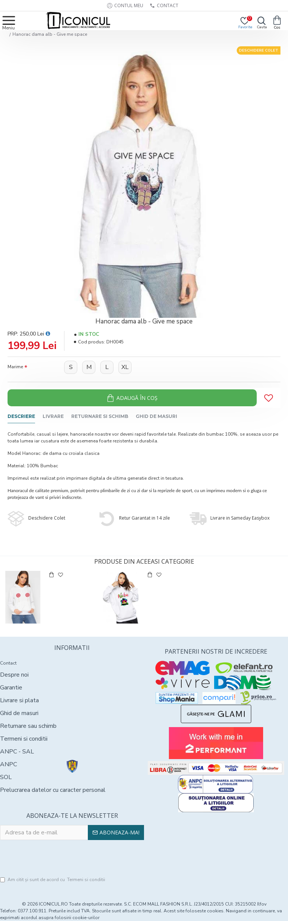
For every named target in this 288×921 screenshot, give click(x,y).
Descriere (21, 416)
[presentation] (72, 858)
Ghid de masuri (156, 416)
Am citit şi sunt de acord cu (53, 879)
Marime (15, 367)
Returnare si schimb (99, 416)
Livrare (53, 416)
